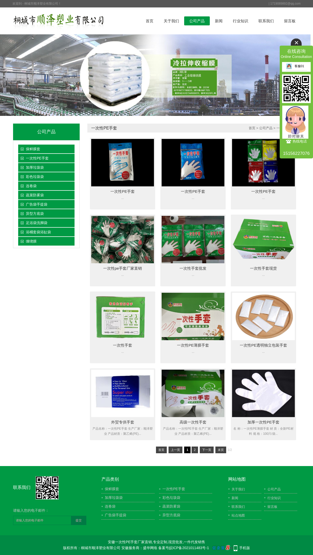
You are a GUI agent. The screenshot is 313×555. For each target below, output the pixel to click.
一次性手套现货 (263, 268)
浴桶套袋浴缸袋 (38, 232)
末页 (221, 450)
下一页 (206, 450)
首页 (149, 21)
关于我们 (171, 21)
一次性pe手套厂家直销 (122, 268)
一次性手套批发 (193, 268)
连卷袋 (31, 186)
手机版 (244, 548)
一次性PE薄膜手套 (193, 345)
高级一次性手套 (193, 422)
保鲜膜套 (33, 149)
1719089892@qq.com (285, 3)
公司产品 (197, 21)
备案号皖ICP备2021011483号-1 (183, 548)
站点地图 (238, 515)
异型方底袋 (35, 213)
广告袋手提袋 (36, 204)
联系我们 (266, 21)
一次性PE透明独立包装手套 (263, 345)
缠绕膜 (31, 241)
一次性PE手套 (37, 158)
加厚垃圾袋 (35, 167)
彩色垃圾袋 (35, 177)
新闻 (219, 21)
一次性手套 (122, 345)
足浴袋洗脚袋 (36, 223)
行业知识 (240, 21)
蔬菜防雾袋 (35, 195)
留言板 (290, 21)
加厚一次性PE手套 (263, 422)
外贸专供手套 (122, 422)
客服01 (295, 66)
